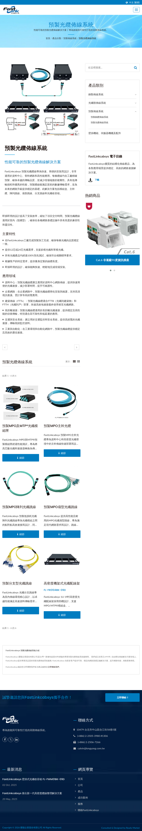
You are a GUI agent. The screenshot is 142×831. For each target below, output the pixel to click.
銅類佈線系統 (95, 94)
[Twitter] (10, 738)
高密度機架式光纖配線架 (62, 583)
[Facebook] (4, 738)
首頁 (48, 38)
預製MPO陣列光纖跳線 (19, 507)
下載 (93, 180)
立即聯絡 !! (122, 697)
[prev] (4, 347)
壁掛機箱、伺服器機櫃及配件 (104, 133)
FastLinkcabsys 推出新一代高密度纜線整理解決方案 (32, 792)
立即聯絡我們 (53, 667)
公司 (80, 784)
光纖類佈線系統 (97, 102)
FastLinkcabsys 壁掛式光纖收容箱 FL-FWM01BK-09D (33, 778)
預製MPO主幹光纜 (57, 426)
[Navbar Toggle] (136, 9)
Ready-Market (133, 827)
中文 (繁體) (134, 2)
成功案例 (83, 796)
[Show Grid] (74, 361)
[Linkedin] (16, 738)
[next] (76, 347)
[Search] (108, 67)
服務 (80, 802)
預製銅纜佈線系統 (99, 117)
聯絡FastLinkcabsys (88, 809)
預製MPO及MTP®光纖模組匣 (20, 428)
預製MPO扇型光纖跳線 (60, 507)
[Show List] (78, 361)
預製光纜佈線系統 (87, 38)
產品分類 (56, 38)
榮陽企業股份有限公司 (31, 826)
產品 (80, 790)
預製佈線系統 (70, 38)
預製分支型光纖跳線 (17, 583)
